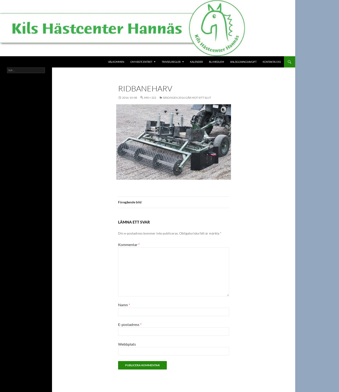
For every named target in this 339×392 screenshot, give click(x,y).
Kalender (196, 61)
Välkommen (116, 61)
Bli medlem (216, 61)
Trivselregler (171, 61)
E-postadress (130, 324)
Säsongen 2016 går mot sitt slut (187, 97)
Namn (124, 304)
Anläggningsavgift (243, 61)
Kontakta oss (272, 61)
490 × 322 (150, 97)
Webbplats (127, 344)
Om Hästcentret (141, 61)
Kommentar (129, 244)
